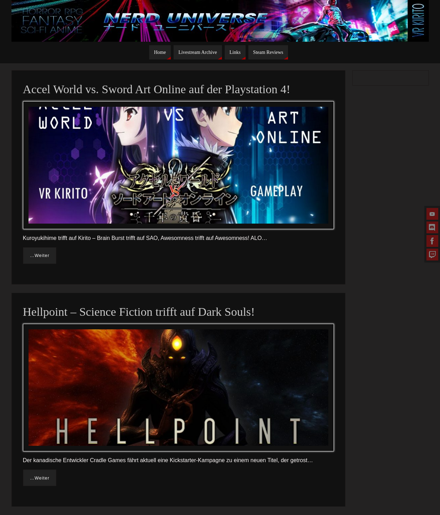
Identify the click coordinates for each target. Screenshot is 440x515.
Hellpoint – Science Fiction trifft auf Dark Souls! (139, 311)
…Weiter (40, 255)
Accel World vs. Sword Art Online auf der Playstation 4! (156, 89)
